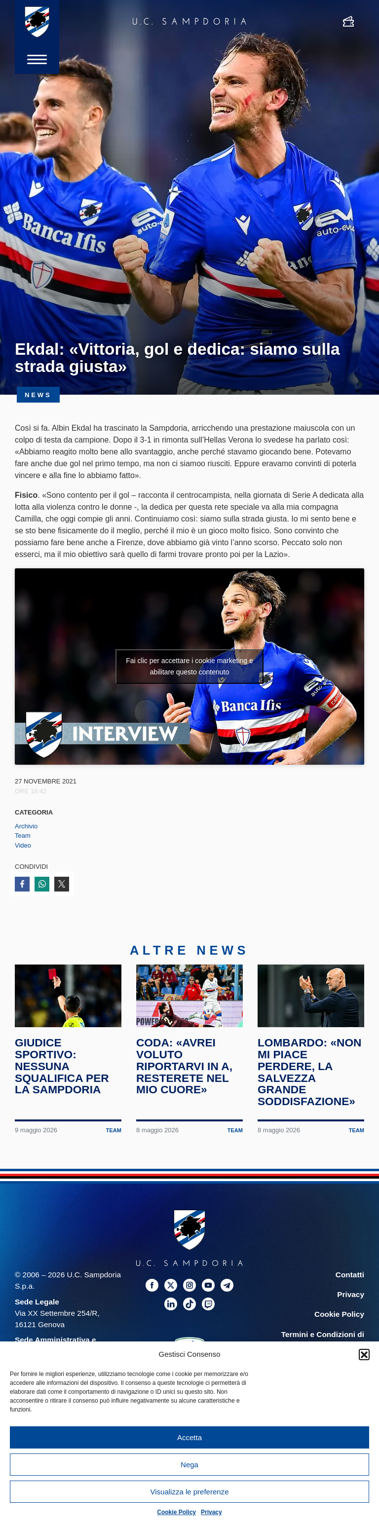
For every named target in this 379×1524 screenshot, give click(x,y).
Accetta (189, 1437)
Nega (189, 1464)
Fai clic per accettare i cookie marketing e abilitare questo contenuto (189, 666)
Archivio (26, 826)
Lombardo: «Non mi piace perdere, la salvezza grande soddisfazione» (309, 1072)
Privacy (211, 1512)
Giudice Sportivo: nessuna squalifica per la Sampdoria (62, 1066)
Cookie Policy (176, 1512)
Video (23, 845)
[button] (364, 1354)
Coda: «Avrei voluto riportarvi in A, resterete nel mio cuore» (184, 1066)
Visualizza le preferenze (190, 1491)
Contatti (350, 1274)
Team (23, 835)
